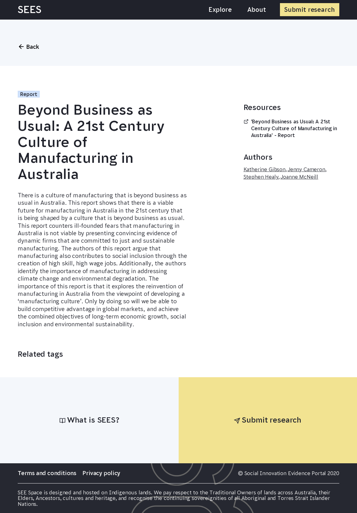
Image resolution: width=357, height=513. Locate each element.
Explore (220, 9)
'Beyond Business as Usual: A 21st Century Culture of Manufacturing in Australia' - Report (290, 129)
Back (28, 46)
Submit (309, 9)
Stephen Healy (261, 177)
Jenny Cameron (306, 169)
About (256, 9)
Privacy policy (101, 473)
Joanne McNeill (299, 177)
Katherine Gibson (265, 169)
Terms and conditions (47, 473)
